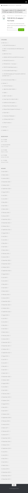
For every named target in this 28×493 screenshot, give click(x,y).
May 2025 (4, 202)
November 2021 (6, 345)
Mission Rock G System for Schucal (12, 109)
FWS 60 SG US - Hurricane (13, 15)
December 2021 (6, 342)
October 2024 (5, 226)
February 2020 (5, 393)
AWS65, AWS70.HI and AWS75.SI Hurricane (14, 57)
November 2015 (6, 475)
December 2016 (6, 438)
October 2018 (5, 414)
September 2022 (6, 311)
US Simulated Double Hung (10, 70)
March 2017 (5, 428)
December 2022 (6, 301)
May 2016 (4, 458)
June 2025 (4, 199)
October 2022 (5, 308)
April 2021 (4, 369)
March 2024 (5, 250)
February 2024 (5, 253)
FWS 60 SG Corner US (9, 60)
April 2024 (4, 246)
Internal (4, 83)
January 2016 (5, 469)
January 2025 (5, 216)
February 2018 (5, 421)
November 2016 (6, 441)
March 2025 (5, 209)
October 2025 (5, 185)
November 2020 (6, 376)
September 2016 (6, 448)
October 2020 (5, 380)
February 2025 (5, 212)
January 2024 (5, 257)
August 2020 (5, 383)
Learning (4, 126)
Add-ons (4, 42)
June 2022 (4, 322)
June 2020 (4, 387)
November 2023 (6, 263)
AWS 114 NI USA (7, 96)
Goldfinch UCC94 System (9, 102)
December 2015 (6, 472)
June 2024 (4, 240)
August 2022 (5, 315)
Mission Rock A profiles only (10, 106)
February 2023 (5, 294)
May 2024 (4, 243)
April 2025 (4, 205)
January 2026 (5, 178)
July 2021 (4, 359)
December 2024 (6, 219)
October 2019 (5, 400)
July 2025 (4, 195)
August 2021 (5, 356)
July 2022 (4, 318)
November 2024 (6, 222)
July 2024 (4, 236)
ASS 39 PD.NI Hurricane (9, 45)
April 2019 (4, 410)
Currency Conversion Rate (8, 80)
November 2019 (6, 397)
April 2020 (4, 390)
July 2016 (4, 451)
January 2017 (5, 434)
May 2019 (4, 407)
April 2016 (4, 462)
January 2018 (5, 424)
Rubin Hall (6, 112)
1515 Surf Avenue (8, 86)
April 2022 (4, 328)
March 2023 (5, 291)
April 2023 (4, 287)
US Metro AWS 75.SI (8, 119)
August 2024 (5, 233)
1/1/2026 (4, 160)
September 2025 (6, 188)
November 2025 (6, 181)
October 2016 (5, 445)
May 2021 (4, 366)
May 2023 (4, 284)
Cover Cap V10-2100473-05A (10, 99)
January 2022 (5, 339)
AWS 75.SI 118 (7, 54)
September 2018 (6, 417)
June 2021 (4, 363)
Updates (4, 130)
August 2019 (5, 404)
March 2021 (5, 373)
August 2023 (5, 274)
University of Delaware (9, 116)
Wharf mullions (7, 122)
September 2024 (6, 229)
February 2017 (5, 431)
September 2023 (6, 270)
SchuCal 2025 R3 (6, 144)
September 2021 (6, 352)
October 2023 (5, 267)
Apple (5, 92)
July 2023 (4, 277)
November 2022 (6, 304)
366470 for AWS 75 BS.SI (9, 89)
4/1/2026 (4, 139)
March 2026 (5, 175)
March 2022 (5, 332)
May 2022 (4, 325)
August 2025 (5, 192)
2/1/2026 (4, 155)
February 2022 (5, 335)
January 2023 (5, 298)
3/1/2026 (4, 150)
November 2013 (6, 479)
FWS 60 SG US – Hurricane (10, 64)
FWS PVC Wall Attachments (10, 67)
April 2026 (4, 171)
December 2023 (6, 260)
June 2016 (4, 455)
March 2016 (5, 465)
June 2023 (4, 281)
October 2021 (5, 349)
